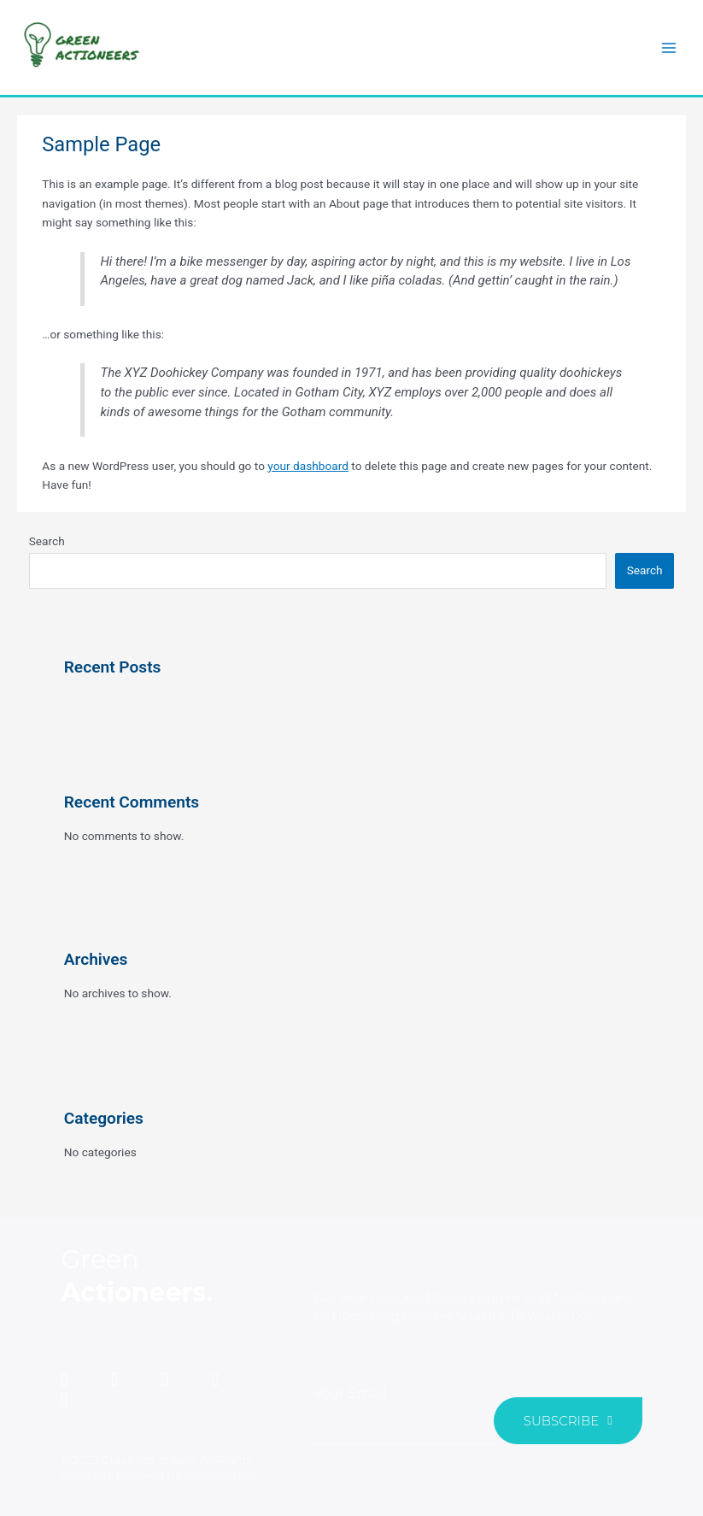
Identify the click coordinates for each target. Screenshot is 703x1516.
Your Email (349, 1393)
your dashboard (308, 466)
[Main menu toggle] (669, 47)
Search (47, 541)
